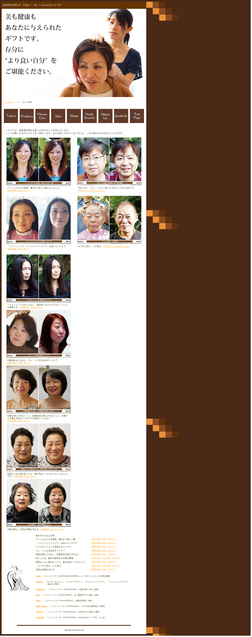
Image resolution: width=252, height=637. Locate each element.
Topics (38, 576)
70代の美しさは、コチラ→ (103, 562)
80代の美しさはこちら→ (52, 529)
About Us (40, 612)
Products (39, 582)
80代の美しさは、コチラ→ (103, 569)
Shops (38, 600)
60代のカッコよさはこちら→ (91, 190)
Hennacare (40, 589)
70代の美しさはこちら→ (25, 476)
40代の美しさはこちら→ (18, 249)
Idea (38, 595)
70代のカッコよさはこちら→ (116, 246)
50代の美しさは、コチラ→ (103, 554)
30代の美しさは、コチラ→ (103, 539)
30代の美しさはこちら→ (18, 190)
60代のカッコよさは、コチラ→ (105, 558)
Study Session (41, 606)
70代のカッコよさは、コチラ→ (105, 565)
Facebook (40, 617)
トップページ (9, 102)
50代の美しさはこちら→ (18, 421)
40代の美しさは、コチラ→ (103, 543)
